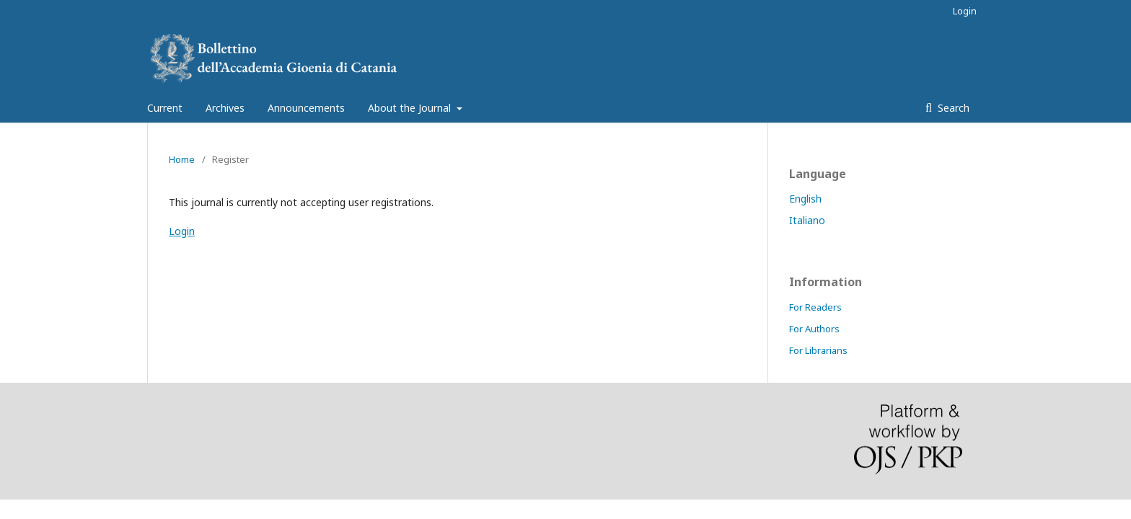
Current (164, 108)
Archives (225, 108)
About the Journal (411, 108)
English (805, 198)
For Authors (814, 328)
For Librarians (818, 350)
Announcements (306, 108)
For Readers (815, 307)
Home (182, 159)
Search (952, 108)
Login (965, 10)
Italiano (807, 220)
